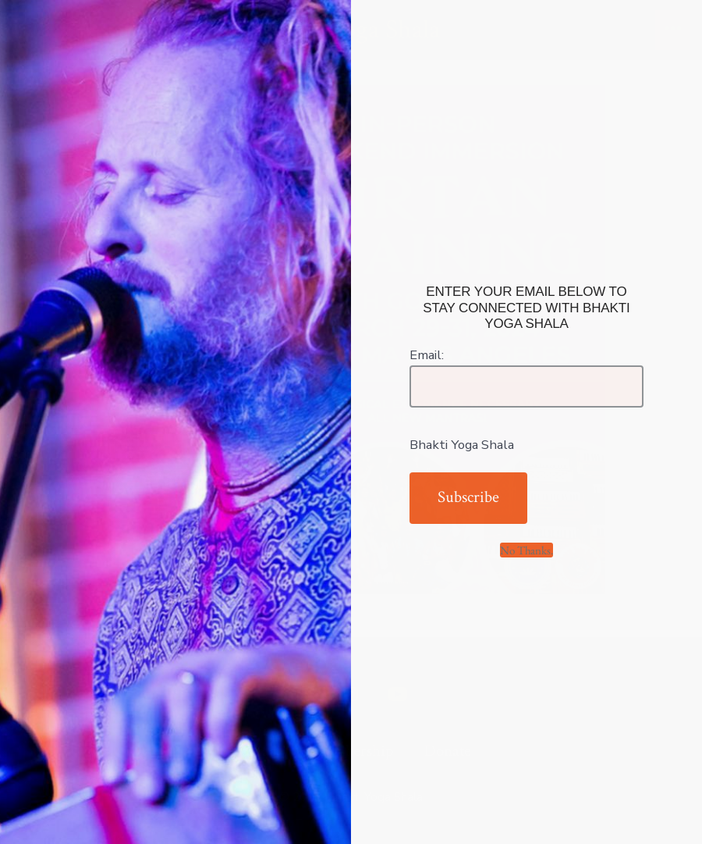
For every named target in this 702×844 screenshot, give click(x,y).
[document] (351, 422)
